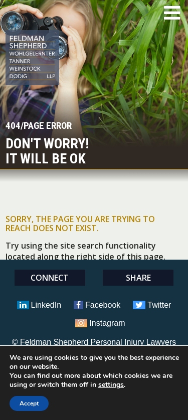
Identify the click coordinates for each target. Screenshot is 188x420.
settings (111, 384)
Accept (29, 403)
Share (138, 277)
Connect (50, 277)
